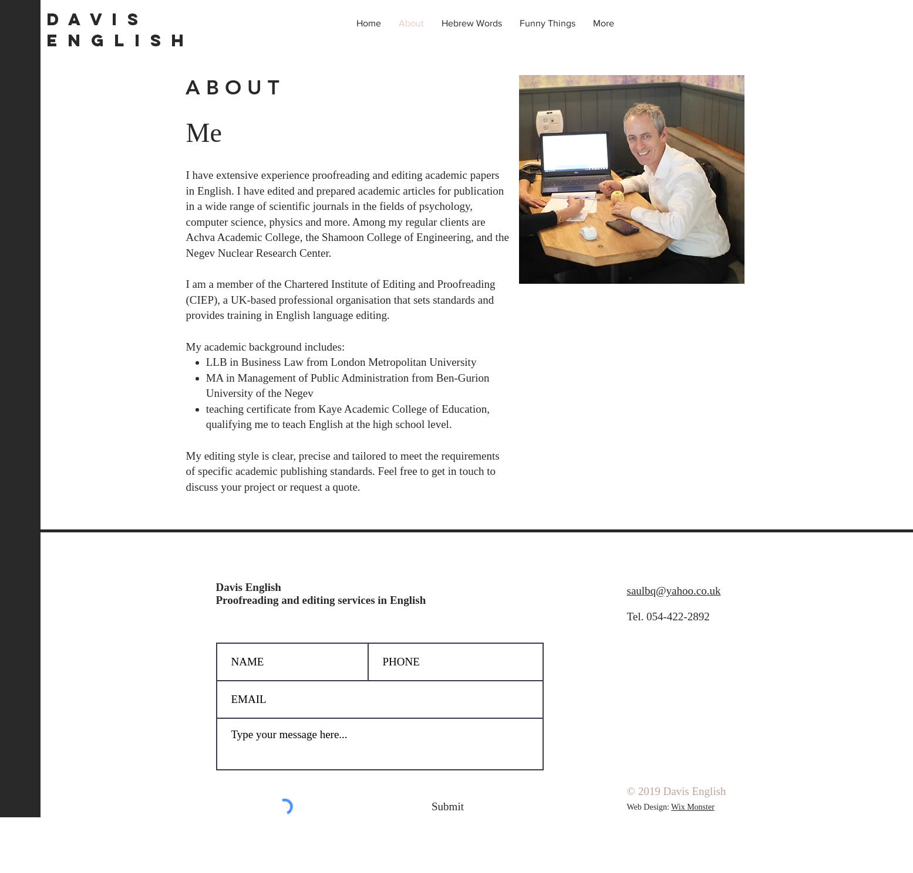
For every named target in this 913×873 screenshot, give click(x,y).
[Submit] (448, 807)
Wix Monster (693, 807)
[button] (472, 23)
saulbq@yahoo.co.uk (674, 591)
